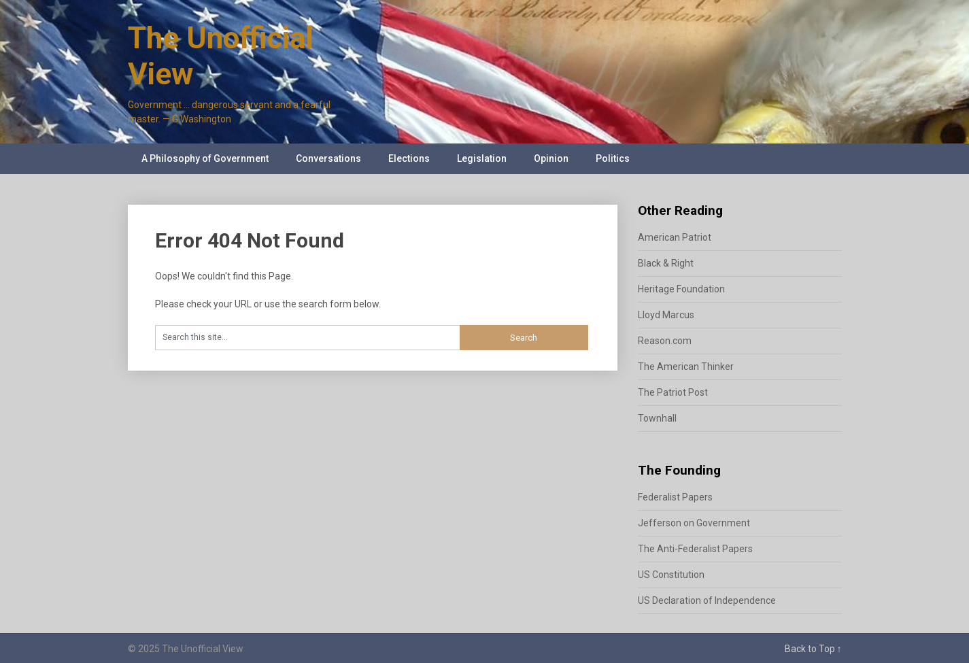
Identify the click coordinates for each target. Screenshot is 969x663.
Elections (409, 158)
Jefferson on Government (694, 522)
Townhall (657, 418)
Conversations (328, 158)
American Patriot (674, 237)
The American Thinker (686, 366)
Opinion (551, 158)
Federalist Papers (675, 497)
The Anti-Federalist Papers (695, 548)
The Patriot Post (673, 392)
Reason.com (665, 340)
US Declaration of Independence (707, 600)
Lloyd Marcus (666, 314)
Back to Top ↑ (813, 648)
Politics (613, 158)
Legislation (482, 158)
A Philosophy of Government (205, 158)
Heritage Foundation (681, 289)
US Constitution (671, 574)
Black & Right (666, 263)
